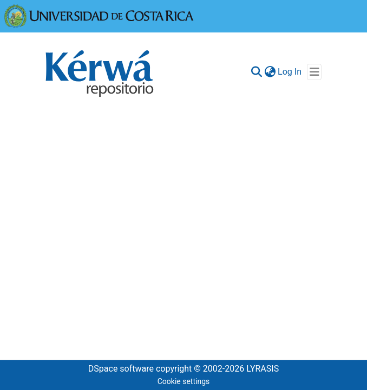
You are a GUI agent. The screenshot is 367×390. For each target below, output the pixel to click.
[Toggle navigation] (314, 72)
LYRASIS (262, 368)
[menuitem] (270, 71)
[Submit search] (256, 71)
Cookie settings (184, 381)
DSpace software (121, 368)
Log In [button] (290, 72)
